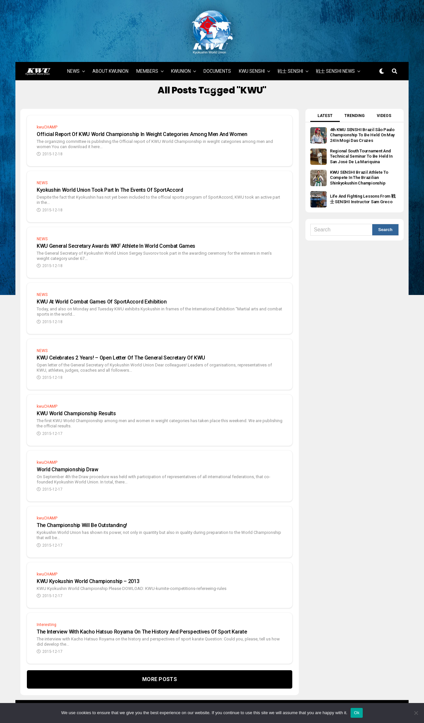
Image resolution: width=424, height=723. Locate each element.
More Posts (159, 673)
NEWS (73, 64)
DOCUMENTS (217, 64)
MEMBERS (147, 64)
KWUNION (181, 64)
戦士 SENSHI (290, 64)
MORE (212, 84)
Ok (356, 712)
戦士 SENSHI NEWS (335, 64)
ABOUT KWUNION (110, 64)
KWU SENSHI (252, 64)
